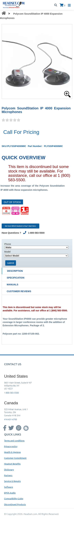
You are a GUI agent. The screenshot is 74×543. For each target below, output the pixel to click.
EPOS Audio (10, 492)
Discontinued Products (15, 504)
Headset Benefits (12, 463)
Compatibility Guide (13, 498)
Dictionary (9, 469)
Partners (8, 475)
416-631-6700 (10, 419)
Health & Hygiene (12, 452)
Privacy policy (10, 446)
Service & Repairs (12, 481)
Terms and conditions (14, 440)
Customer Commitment (15, 458)
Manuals (12, 284)
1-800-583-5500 (11, 392)
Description (15, 271)
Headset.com (30, 513)
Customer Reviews (19, 291)
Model (7, 251)
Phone (7, 244)
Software (8, 487)
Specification (15, 277)
